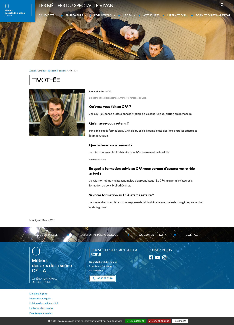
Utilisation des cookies (41, 308)
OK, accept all (135, 321)
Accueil (32, 71)
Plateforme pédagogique (98, 235)
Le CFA (127, 15)
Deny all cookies (159, 321)
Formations (103, 15)
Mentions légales (38, 293)
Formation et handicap (213, 15)
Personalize (180, 321)
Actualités (151, 15)
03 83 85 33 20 (102, 278)
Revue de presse (46, 235)
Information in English (40, 298)
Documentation (151, 235)
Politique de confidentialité (43, 303)
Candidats (46, 15)
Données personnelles (40, 313)
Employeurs (74, 15)
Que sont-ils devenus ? (57, 71)
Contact (192, 235)
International (177, 15)
